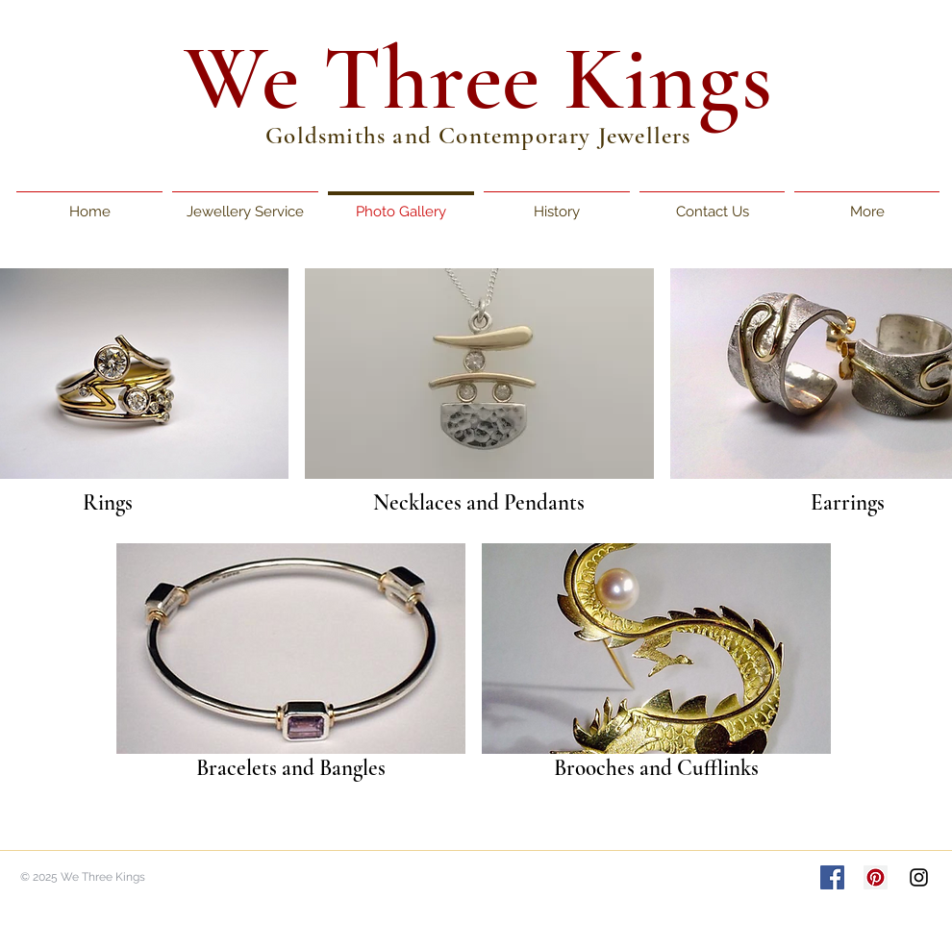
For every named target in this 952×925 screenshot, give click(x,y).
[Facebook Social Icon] (832, 877)
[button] (479, 373)
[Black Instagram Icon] (919, 877)
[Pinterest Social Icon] (876, 877)
